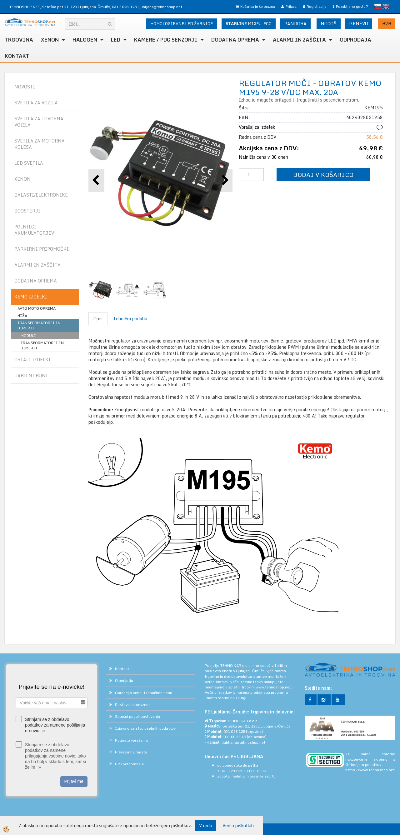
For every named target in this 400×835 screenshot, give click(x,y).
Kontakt (17, 56)
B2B (386, 23)
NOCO (329, 23)
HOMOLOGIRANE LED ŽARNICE (181, 23)
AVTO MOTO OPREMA (37, 308)
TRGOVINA (19, 40)
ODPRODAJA (355, 40)
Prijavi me (73, 781)
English (385, 6)
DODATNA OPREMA (235, 40)
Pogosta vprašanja (131, 740)
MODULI (28, 335)
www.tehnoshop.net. (274, 687)
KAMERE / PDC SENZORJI (166, 40)
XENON (50, 40)
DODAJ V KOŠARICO (323, 174)
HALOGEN (84, 40)
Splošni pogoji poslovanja (137, 716)
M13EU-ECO (249, 23)
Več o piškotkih (238, 825)
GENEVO (358, 23)
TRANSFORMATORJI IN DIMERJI (39, 325)
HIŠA (22, 315)
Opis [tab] (97, 318)
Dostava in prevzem (132, 705)
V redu (205, 825)
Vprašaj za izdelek (257, 127)
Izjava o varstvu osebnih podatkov (145, 728)
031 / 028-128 (124, 7)
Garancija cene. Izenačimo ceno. (144, 693)
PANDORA (295, 23)
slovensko (377, 6)
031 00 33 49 (234, 737)
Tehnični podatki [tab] (130, 318)
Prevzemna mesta (131, 752)
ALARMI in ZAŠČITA (299, 40)
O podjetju (124, 680)
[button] (224, 180)
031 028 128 (234, 731)
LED (115, 40)
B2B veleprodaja (129, 764)
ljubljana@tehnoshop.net (160, 7)
